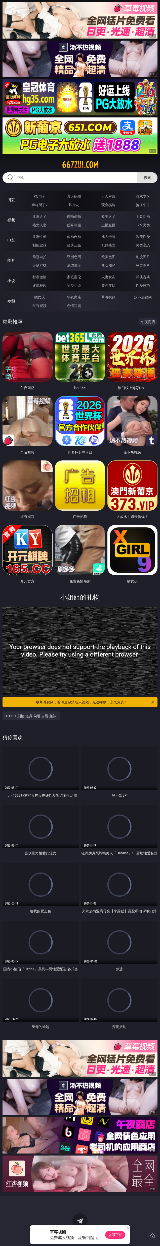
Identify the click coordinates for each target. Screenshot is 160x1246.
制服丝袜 (39, 245)
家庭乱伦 (74, 276)
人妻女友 (108, 276)
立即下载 (115, 1234)
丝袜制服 (74, 225)
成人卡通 (108, 236)
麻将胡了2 (39, 204)
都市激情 (39, 276)
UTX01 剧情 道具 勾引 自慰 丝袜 (31, 715)
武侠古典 (143, 276)
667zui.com (80, 165)
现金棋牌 (108, 204)
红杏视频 (39, 305)
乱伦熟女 (108, 245)
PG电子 (40, 196)
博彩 (11, 200)
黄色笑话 (108, 285)
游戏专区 (143, 196)
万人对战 (108, 196)
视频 (11, 220)
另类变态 (143, 245)
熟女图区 (108, 265)
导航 (11, 300)
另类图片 (143, 265)
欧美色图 (108, 256)
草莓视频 (108, 297)
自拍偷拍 (74, 216)
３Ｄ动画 (143, 216)
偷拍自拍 (74, 236)
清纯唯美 (74, 265)
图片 (11, 260)
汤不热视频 (143, 297)
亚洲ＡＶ (39, 216)
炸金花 (74, 204)
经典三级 (74, 245)
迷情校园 (39, 285)
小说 (11, 280)
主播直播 (108, 225)
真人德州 (74, 196)
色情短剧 (74, 305)
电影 (11, 240)
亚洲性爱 (39, 236)
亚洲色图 (74, 256)
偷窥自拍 (39, 256)
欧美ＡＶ (108, 216)
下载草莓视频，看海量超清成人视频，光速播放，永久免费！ (93, 702)
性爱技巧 (143, 285)
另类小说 (74, 285)
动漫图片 (143, 256)
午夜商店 (74, 297)
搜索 (147, 177)
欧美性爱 (143, 236)
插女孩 (39, 297)
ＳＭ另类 (143, 225)
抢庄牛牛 (143, 204)
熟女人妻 (39, 225)
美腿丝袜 (39, 265)
